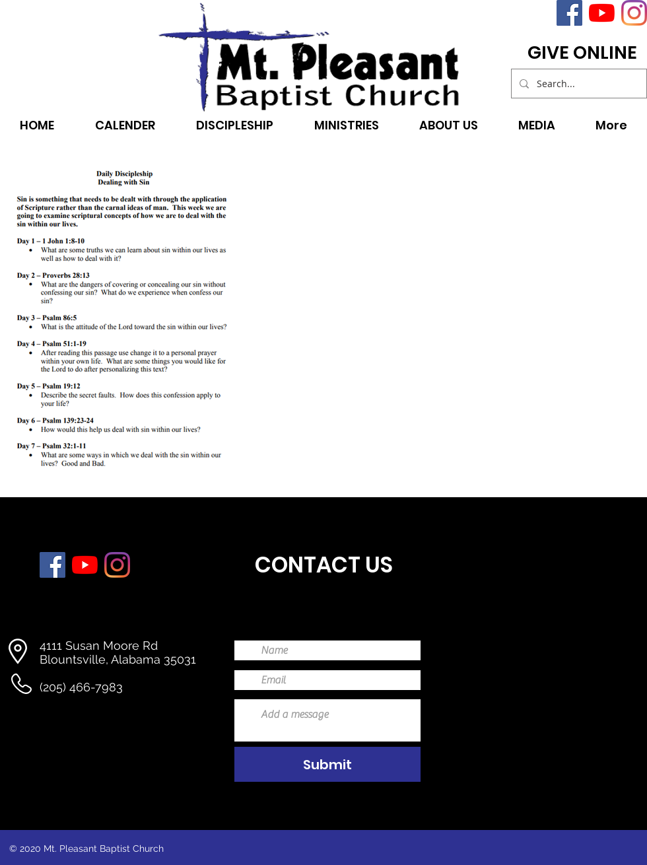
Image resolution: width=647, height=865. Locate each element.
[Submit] (327, 764)
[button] (346, 124)
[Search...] (578, 83)
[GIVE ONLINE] (582, 52)
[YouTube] (602, 13)
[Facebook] (569, 13)
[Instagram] (634, 13)
